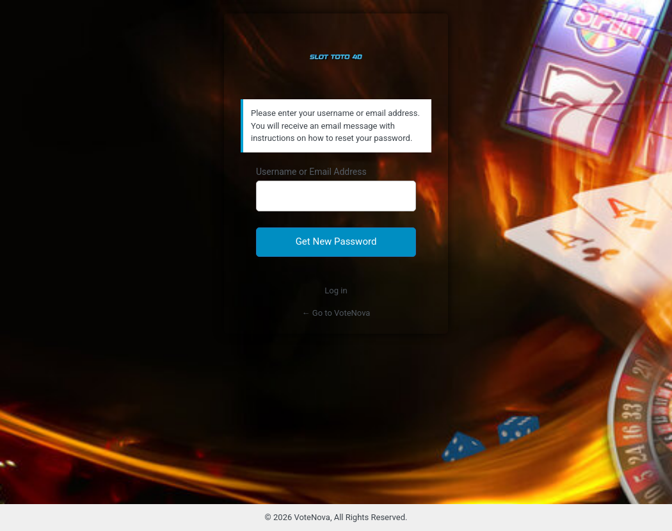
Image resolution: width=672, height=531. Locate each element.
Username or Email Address (311, 172)
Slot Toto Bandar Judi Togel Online (336, 57)
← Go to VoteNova (336, 313)
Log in (335, 290)
